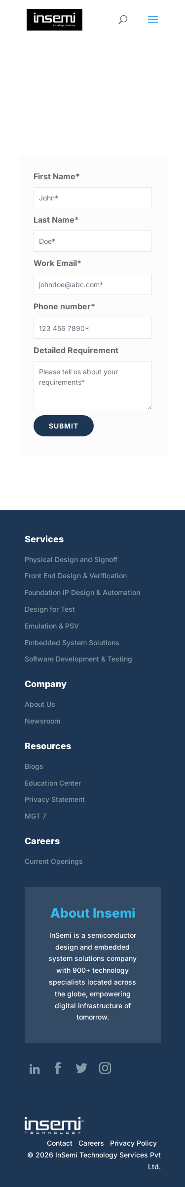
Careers (91, 1143)
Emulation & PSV (52, 626)
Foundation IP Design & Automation (82, 592)
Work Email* (57, 263)
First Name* (57, 176)
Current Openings (54, 861)
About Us (40, 704)
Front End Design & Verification (76, 575)
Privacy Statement (55, 799)
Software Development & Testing (78, 659)
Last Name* (56, 220)
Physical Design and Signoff (71, 559)
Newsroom (42, 721)
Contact (60, 1143)
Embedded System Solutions (72, 642)
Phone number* (64, 306)
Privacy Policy (133, 1143)
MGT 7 (35, 816)
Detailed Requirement (76, 350)
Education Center (53, 783)
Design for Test (50, 609)
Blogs (34, 766)
